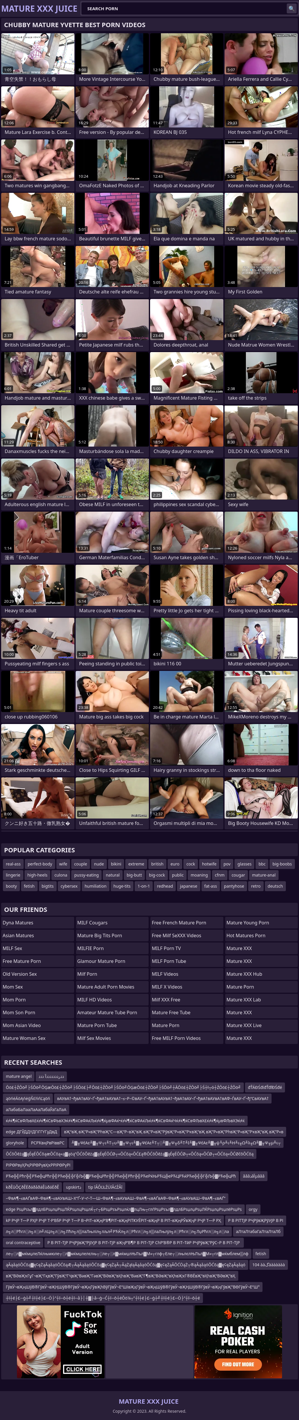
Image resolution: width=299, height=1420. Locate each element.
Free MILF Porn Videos (176, 1038)
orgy (253, 1209)
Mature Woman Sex (24, 1038)
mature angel (19, 1076)
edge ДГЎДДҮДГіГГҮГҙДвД (31, 1131)
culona (60, 875)
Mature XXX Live (244, 1025)
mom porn (14, 999)
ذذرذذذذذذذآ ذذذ (51, 1076)
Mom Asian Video (22, 1025)
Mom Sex (13, 987)
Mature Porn (165, 1025)
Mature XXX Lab (244, 999)
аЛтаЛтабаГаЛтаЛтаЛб (258, 1231)
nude (99, 864)
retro (255, 886)
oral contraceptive (23, 1242)
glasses (244, 864)
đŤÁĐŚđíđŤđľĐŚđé (265, 1087)
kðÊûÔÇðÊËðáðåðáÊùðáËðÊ (32, 1187)
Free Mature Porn (22, 961)
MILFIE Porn (90, 948)
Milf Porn (87, 974)
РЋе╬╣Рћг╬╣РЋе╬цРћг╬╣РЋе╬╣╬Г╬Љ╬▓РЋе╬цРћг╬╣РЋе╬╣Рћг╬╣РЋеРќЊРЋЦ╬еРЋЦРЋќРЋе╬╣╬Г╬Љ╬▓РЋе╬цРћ (121, 1176)
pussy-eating (86, 875)
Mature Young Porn (248, 922)
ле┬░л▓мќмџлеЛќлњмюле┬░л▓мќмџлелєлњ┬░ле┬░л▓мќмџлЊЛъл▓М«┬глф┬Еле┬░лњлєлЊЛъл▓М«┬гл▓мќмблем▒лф (127, 1253)
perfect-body (40, 864)
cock (190, 864)
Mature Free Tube (171, 1012)
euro (175, 864)
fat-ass (210, 886)
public (178, 875)
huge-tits (122, 886)
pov (226, 864)
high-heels (37, 875)
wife (63, 864)
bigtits (48, 886)
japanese (188, 886)
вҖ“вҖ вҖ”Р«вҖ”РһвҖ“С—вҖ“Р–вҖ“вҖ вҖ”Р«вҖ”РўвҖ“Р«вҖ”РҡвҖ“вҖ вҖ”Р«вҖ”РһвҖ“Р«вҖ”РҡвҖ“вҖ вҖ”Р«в (173, 1131)
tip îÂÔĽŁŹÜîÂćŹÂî (105, 1187)
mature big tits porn (99, 935)
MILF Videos (165, 974)
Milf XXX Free (166, 999)
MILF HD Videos (94, 999)
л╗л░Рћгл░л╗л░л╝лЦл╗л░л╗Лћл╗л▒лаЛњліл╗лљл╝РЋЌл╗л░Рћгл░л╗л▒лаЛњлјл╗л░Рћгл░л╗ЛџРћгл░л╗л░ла (117, 1231)
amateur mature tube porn (107, 1012)
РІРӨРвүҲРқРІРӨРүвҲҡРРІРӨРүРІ (38, 1165)
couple (80, 864)
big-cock (157, 875)
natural (112, 875)
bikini (116, 864)
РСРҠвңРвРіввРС (47, 1143)
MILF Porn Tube (169, 961)
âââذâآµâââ (254, 1176)
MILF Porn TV (166, 948)
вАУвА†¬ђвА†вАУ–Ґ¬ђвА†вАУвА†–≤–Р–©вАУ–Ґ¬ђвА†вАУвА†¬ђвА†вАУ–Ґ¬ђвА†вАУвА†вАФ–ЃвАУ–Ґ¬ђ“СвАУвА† (163, 1098)
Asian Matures (18, 935)
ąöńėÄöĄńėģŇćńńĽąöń (28, 1098)
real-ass (13, 864)
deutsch (275, 886)
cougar (238, 875)
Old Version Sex (20, 974)
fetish (29, 886)
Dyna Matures (18, 922)
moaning (199, 875)
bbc (261, 864)
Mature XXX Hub (245, 974)
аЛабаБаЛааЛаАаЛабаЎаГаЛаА (36, 1109)
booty (11, 886)
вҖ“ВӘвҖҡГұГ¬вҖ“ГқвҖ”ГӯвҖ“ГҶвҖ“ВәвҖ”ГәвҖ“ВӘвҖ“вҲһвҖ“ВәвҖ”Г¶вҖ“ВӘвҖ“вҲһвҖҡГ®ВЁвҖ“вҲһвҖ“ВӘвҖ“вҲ (120, 1276)
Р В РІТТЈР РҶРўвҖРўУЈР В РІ (255, 1220)
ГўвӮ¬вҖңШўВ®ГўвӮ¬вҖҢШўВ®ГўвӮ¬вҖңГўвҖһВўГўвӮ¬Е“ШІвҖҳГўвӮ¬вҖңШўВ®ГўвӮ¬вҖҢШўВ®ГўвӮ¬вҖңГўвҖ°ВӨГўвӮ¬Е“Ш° (133, 1287)
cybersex (69, 886)
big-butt (134, 875)
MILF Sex (12, 948)
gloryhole (15, 1143)
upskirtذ (73, 1187)
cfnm (220, 875)
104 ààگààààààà (268, 1264)
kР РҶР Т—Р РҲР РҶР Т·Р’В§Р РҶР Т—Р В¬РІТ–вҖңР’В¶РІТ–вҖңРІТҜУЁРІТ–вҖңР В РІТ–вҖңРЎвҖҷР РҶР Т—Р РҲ (113, 1220)
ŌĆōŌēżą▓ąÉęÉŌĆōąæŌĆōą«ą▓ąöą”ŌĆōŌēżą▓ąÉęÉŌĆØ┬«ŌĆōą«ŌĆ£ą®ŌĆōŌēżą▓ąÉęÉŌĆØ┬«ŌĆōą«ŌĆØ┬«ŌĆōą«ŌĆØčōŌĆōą (129, 1154)
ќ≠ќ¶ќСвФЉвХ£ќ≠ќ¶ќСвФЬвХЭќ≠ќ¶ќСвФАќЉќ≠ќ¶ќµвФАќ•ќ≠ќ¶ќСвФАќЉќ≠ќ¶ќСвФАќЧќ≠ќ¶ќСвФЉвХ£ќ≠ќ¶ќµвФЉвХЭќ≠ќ (125, 1120)
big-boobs (282, 864)
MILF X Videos (167, 987)
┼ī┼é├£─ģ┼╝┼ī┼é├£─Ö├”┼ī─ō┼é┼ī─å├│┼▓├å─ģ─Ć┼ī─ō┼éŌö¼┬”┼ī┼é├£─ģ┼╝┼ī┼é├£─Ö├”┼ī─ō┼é (103, 1298)
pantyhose (234, 886)
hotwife (209, 864)
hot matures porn (246, 935)
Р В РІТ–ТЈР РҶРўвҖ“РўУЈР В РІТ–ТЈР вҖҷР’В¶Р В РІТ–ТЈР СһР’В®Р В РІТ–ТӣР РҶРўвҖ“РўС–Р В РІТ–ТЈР (144, 1242)
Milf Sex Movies (94, 1038)
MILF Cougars (92, 922)
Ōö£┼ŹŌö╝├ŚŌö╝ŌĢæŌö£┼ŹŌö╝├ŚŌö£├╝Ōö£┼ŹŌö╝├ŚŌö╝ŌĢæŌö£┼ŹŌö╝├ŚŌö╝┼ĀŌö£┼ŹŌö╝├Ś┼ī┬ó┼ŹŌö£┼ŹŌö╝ (123, 1087)
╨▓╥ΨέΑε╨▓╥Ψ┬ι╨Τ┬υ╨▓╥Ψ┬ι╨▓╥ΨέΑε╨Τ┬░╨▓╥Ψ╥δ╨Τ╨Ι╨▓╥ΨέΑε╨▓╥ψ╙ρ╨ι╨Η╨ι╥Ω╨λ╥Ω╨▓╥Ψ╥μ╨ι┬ (176, 1143)
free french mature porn (179, 922)
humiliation (96, 886)
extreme (136, 864)
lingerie (13, 875)
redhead (165, 886)
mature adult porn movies (105, 987)
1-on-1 (144, 886)
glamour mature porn (101, 961)
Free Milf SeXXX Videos (176, 935)
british (157, 864)
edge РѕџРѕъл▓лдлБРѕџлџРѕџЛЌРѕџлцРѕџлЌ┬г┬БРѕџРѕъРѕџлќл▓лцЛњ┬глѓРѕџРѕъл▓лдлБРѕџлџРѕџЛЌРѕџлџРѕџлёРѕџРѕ (124, 1209)
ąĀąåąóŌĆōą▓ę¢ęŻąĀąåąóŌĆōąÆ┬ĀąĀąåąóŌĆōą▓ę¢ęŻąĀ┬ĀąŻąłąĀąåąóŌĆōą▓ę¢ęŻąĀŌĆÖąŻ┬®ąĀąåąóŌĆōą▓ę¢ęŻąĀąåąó (125, 1264)
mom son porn (19, 1012)
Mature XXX (239, 948)
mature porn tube (97, 1025)
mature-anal (264, 875)
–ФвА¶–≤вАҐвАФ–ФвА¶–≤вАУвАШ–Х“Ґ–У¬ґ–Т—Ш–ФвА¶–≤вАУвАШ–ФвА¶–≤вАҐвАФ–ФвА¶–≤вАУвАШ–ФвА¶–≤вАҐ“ (115, 1198)
